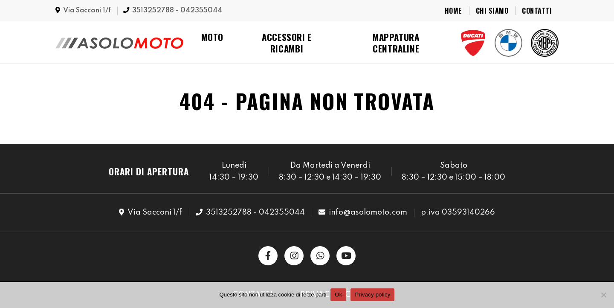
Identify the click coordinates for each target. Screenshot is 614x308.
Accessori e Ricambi (287, 42)
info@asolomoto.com (368, 212)
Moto (212, 37)
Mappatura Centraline (396, 42)
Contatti (537, 11)
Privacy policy (372, 294)
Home (453, 11)
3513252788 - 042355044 (177, 10)
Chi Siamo (492, 11)
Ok (338, 294)
